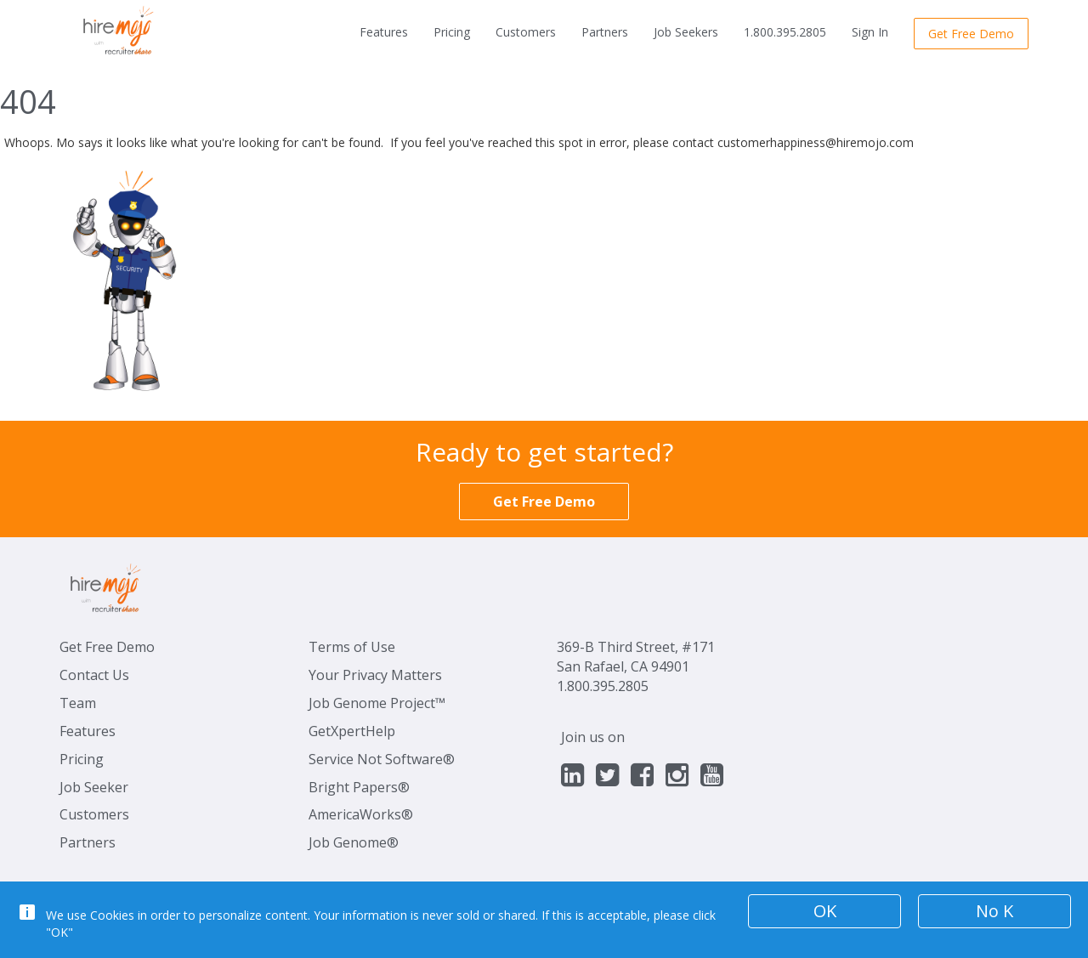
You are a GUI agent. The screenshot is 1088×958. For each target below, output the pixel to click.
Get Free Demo (107, 647)
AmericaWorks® (361, 814)
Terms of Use (352, 647)
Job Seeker (94, 787)
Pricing (452, 32)
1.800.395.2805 (785, 32)
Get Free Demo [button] (971, 34)
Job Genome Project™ (377, 703)
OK (824, 910)
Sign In (870, 32)
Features (384, 32)
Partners (604, 32)
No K (994, 910)
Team (78, 703)
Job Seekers (686, 32)
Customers (526, 32)
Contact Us (94, 675)
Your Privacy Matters (375, 675)
